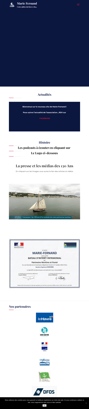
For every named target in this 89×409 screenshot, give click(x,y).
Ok (44, 405)
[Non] (86, 403)
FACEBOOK (45, 118)
